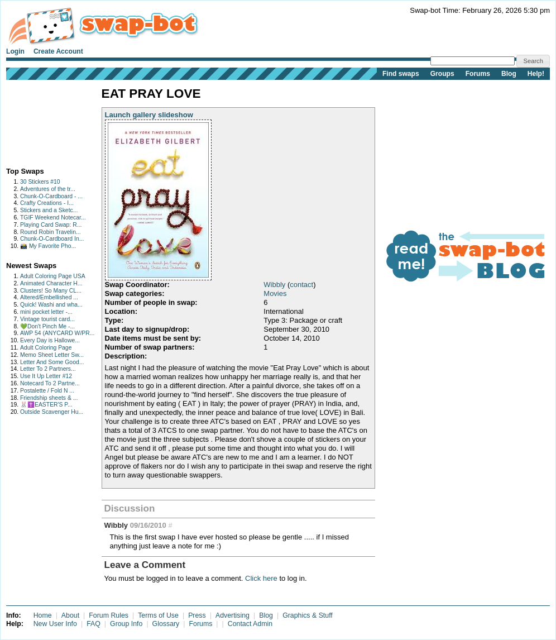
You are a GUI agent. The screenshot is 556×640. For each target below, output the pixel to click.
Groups (442, 74)
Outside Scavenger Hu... (51, 412)
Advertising (232, 615)
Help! (536, 74)
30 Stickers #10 (40, 182)
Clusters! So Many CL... (51, 291)
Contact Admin (250, 624)
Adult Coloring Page (45, 348)
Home (42, 615)
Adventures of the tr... (47, 189)
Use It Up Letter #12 (46, 376)
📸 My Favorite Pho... (48, 246)
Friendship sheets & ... (49, 398)
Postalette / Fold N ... (47, 391)
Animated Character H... (51, 283)
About (70, 615)
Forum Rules (108, 615)
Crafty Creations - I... (47, 203)
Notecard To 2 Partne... (50, 383)
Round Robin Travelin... (50, 232)
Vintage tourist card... (47, 319)
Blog (508, 74)
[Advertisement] (41, 121)
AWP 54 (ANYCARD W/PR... (57, 333)
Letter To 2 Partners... (48, 369)
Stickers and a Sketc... (49, 210)
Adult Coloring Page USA (52, 276)
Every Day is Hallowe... (50, 340)
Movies (274, 293)
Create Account (58, 51)
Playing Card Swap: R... (51, 225)
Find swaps (400, 74)
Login (15, 51)
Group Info (126, 624)
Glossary (166, 624)
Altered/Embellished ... (49, 297)
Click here (261, 578)
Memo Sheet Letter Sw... (52, 355)
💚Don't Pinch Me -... (47, 326)
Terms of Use (158, 615)
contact (301, 284)
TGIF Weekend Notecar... (53, 217)
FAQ (93, 624)
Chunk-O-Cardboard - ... (51, 196)
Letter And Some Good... (52, 362)
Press (197, 615)
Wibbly (274, 284)
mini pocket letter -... (46, 312)
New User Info (55, 624)
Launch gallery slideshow (149, 115)
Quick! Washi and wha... (51, 305)
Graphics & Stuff (307, 615)
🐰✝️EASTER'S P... (46, 405)
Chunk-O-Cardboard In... (52, 239)
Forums (478, 74)
